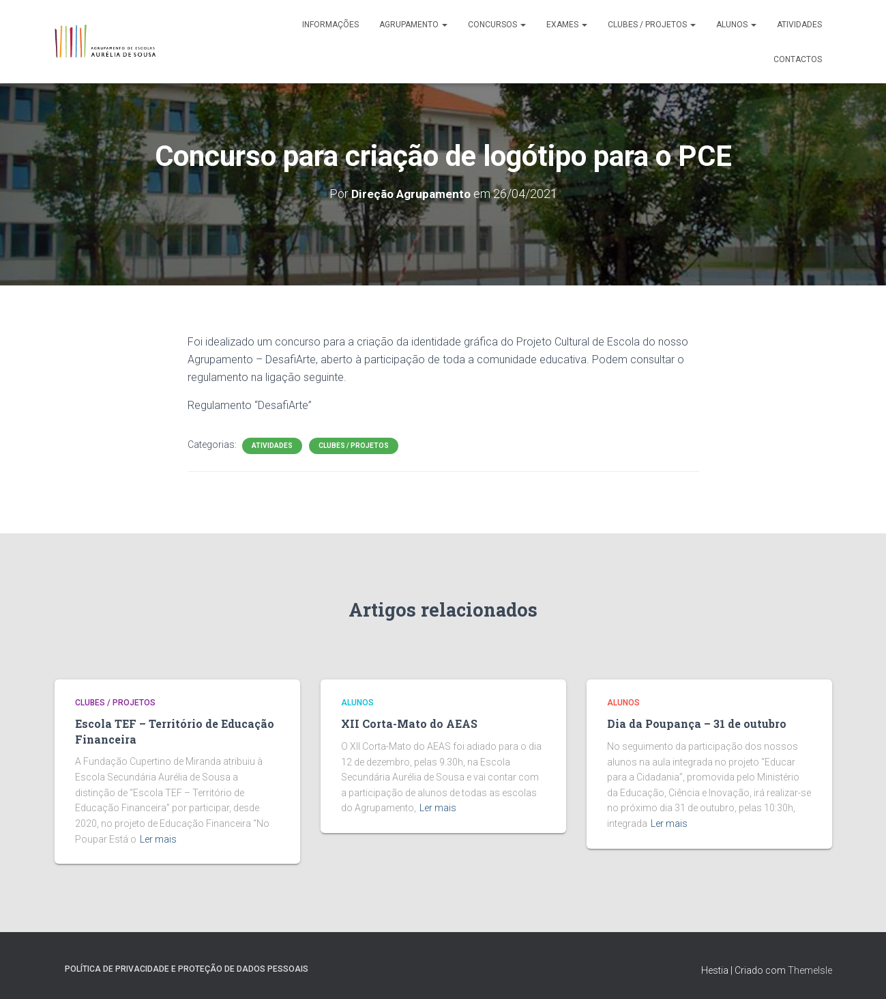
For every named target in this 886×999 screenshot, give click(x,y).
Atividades (799, 24)
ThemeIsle (810, 968)
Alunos (736, 24)
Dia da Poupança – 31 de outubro (693, 724)
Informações (330, 24)
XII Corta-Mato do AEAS (406, 724)
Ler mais (158, 837)
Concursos (497, 24)
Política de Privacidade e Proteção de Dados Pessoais (186, 967)
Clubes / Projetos (652, 24)
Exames (566, 24)
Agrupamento (413, 24)
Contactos (797, 59)
